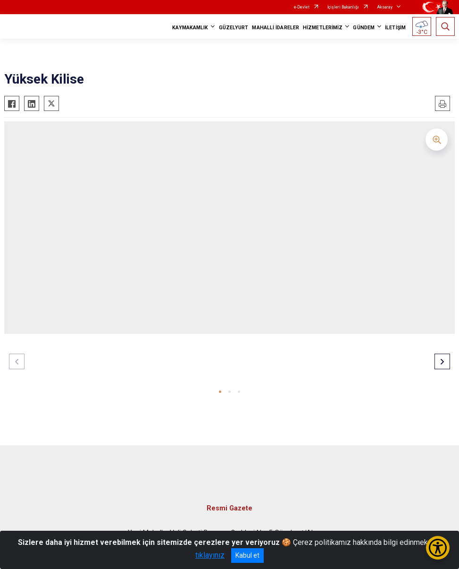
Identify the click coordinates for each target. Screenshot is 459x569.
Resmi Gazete (229, 508)
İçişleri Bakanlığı (343, 7)
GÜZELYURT (234, 28)
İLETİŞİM (395, 28)
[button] (220, 392)
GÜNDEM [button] (364, 28)
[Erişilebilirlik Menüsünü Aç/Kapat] (438, 548)
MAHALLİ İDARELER (275, 28)
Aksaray (384, 7)
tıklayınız (210, 555)
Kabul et (247, 555)
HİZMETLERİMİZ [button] (322, 28)
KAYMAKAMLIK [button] (190, 28)
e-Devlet (301, 7)
